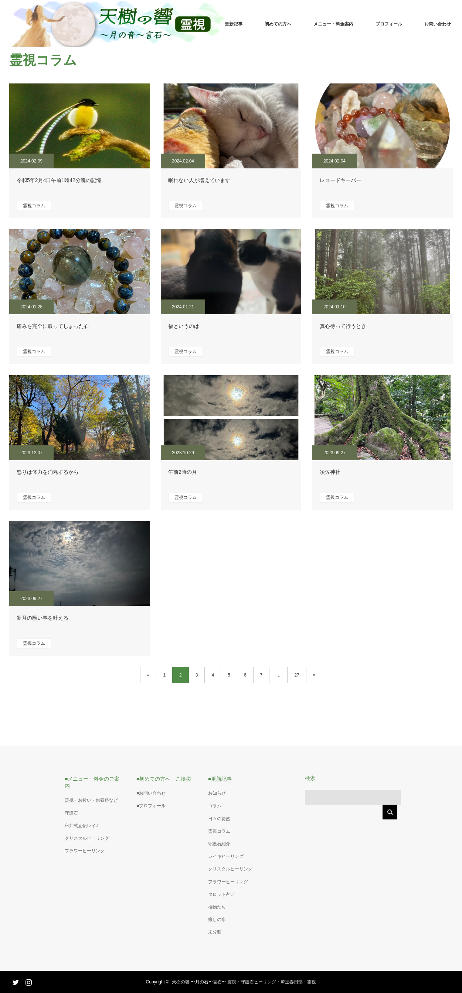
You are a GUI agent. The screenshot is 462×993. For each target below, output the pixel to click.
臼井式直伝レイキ (82, 825)
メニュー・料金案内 (333, 24)
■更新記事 (220, 779)
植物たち (217, 907)
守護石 (71, 813)
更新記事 (233, 24)
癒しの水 (217, 919)
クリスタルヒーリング (87, 838)
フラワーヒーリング (85, 850)
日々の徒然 (219, 818)
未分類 (214, 932)
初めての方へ (278, 24)
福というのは (183, 326)
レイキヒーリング (226, 856)
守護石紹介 (219, 843)
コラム (214, 805)
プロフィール (389, 24)
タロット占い (221, 894)
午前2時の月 (182, 472)
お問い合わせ (437, 24)
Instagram (27, 980)
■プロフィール (151, 805)
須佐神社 (330, 472)
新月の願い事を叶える (42, 618)
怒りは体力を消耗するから (48, 472)
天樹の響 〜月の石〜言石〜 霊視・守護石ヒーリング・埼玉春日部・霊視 (244, 982)
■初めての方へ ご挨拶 (163, 779)
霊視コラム (34, 205)
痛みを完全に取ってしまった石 (53, 326)
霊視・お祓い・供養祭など (91, 800)
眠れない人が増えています (199, 180)
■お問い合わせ (151, 793)
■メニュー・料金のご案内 (92, 782)
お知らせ (217, 793)
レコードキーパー (340, 180)
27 (296, 675)
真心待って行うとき (343, 326)
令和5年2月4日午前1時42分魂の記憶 (59, 180)
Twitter (14, 980)
